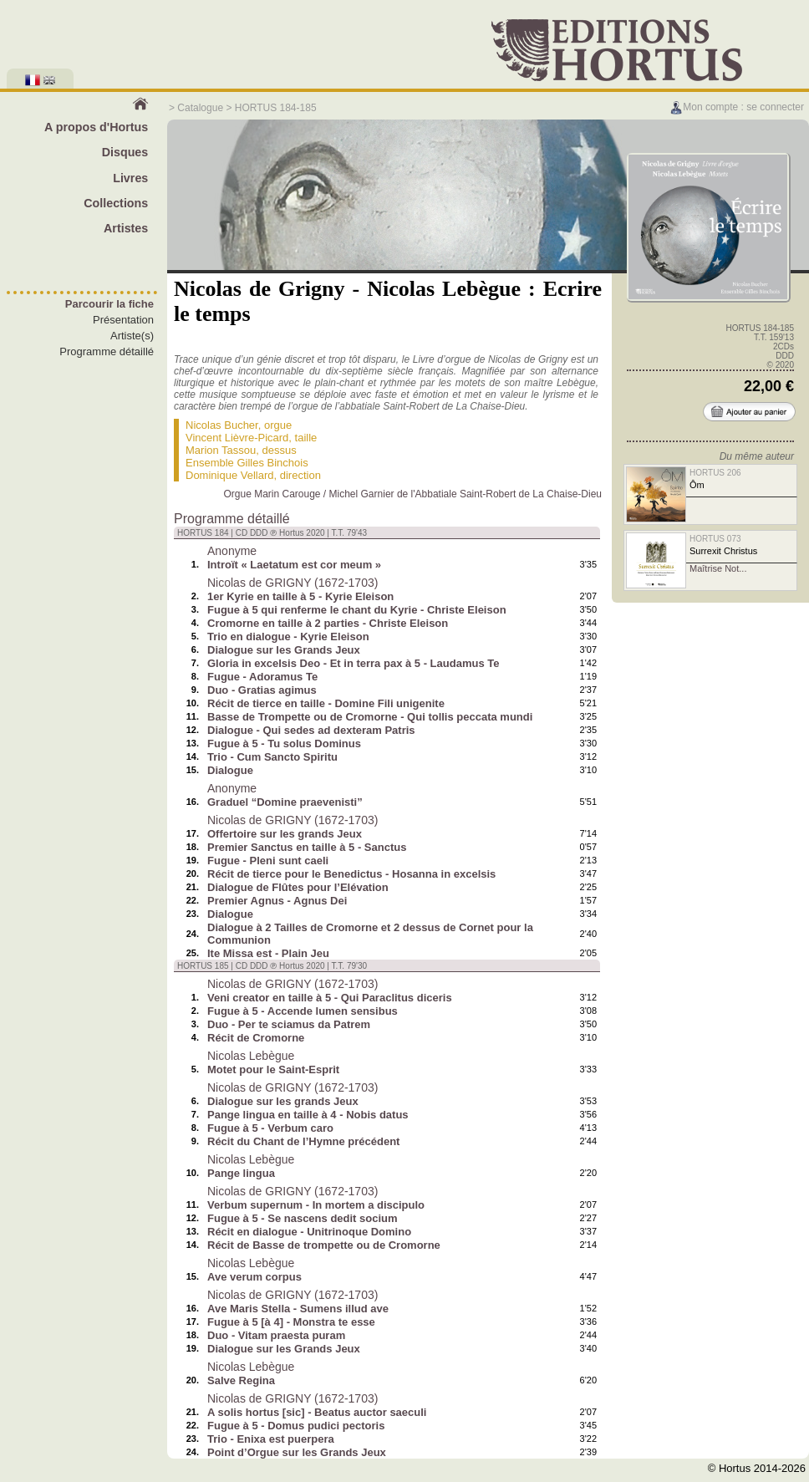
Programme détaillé (106, 351)
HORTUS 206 (715, 472)
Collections (116, 203)
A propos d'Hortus (96, 127)
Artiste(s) (132, 335)
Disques (125, 152)
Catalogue (200, 108)
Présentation (123, 319)
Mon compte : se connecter (736, 107)
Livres (130, 178)
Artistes (126, 228)
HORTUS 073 (715, 538)
